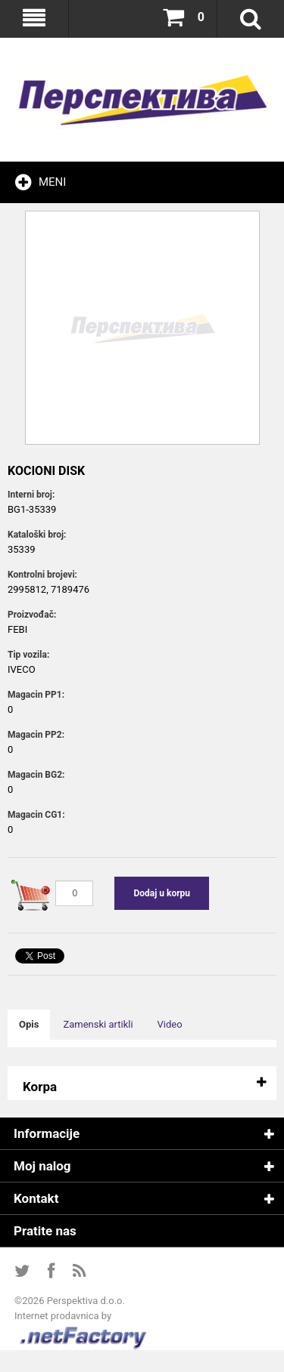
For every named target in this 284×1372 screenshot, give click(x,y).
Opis (29, 1024)
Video (170, 1024)
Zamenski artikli (98, 1024)
